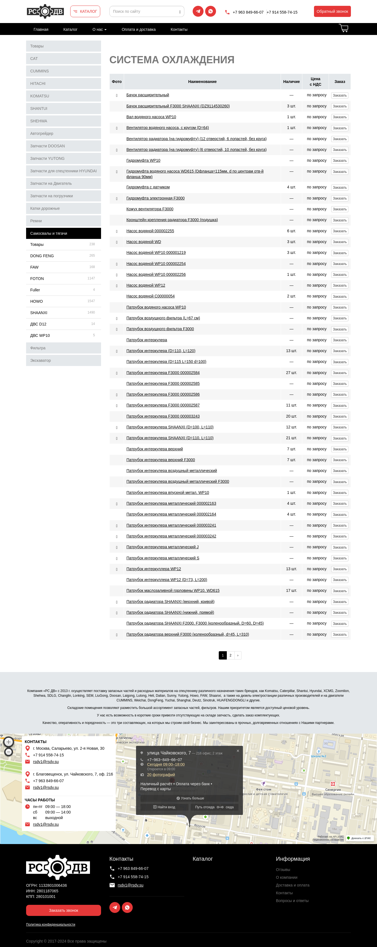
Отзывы (283, 869)
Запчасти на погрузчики (51, 196)
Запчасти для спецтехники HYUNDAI (63, 171)
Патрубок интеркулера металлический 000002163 (171, 503)
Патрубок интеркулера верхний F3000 (160, 460)
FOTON (37, 278)
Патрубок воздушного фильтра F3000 (160, 329)
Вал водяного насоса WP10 (151, 117)
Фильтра (38, 348)
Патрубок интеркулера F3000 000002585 (163, 383)
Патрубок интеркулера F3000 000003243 (163, 416)
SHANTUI (38, 108)
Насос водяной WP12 (145, 285)
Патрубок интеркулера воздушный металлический (171, 470)
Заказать (340, 95)
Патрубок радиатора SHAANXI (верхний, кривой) (170, 601)
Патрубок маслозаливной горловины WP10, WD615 (172, 590)
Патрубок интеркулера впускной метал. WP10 (167, 492)
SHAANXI (38, 312)
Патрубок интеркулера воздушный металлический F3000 (177, 481)
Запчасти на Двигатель (51, 183)
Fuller (35, 290)
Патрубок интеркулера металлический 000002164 (171, 514)
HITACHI (38, 83)
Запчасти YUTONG (47, 158)
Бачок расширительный (147, 95)
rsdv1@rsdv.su (46, 761)
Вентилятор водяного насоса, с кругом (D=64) (167, 127)
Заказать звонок (63, 910)
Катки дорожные (45, 208)
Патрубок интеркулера (146, 340)
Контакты (179, 29)
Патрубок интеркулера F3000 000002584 (163, 372)
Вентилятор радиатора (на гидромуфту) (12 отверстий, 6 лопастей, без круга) (196, 139)
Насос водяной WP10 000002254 (156, 263)
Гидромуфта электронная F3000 (155, 198)
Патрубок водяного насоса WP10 (156, 307)
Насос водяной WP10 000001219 (156, 252)
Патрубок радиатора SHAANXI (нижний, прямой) (170, 612)
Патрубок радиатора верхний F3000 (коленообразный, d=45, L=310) (187, 634)
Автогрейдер (41, 133)
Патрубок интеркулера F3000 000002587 (163, 405)
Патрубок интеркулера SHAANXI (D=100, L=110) (169, 427)
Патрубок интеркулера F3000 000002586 (163, 394)
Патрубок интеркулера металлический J (162, 547)
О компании (286, 877)
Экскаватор (40, 360)
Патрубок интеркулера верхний (154, 449)
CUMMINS (39, 71)
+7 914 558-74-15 (282, 12)
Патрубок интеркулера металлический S (162, 558)
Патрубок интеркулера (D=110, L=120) (160, 351)
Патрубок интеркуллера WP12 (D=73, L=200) (166, 579)
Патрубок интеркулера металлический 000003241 (171, 525)
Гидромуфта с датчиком (148, 187)
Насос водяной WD (143, 241)
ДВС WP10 (40, 335)
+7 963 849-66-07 (248, 12)
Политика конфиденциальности (50, 924)
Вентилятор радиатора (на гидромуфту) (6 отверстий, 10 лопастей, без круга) (196, 149)
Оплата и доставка (138, 29)
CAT (34, 58)
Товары (37, 46)
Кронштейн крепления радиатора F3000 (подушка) (172, 220)
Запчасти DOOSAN (47, 146)
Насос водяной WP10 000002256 (156, 274)
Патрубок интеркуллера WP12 (153, 569)
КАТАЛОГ (88, 11)
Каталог (70, 29)
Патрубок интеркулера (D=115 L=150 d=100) (166, 361)
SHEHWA (38, 121)
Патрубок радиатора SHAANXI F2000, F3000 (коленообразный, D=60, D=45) (195, 623)
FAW (34, 267)
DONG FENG (42, 256)
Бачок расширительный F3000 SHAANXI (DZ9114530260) (178, 106)
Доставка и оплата (293, 885)
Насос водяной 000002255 (150, 231)
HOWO (36, 301)
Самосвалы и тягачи (48, 233)
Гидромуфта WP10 (143, 160)
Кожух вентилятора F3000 (149, 209)
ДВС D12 (38, 324)
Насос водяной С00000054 (150, 296)
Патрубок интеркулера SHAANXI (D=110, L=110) (169, 438)
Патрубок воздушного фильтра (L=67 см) (163, 318)
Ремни (36, 221)
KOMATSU (39, 96)
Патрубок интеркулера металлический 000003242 (171, 536)
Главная (41, 29)
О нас (99, 29)
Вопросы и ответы (292, 900)
